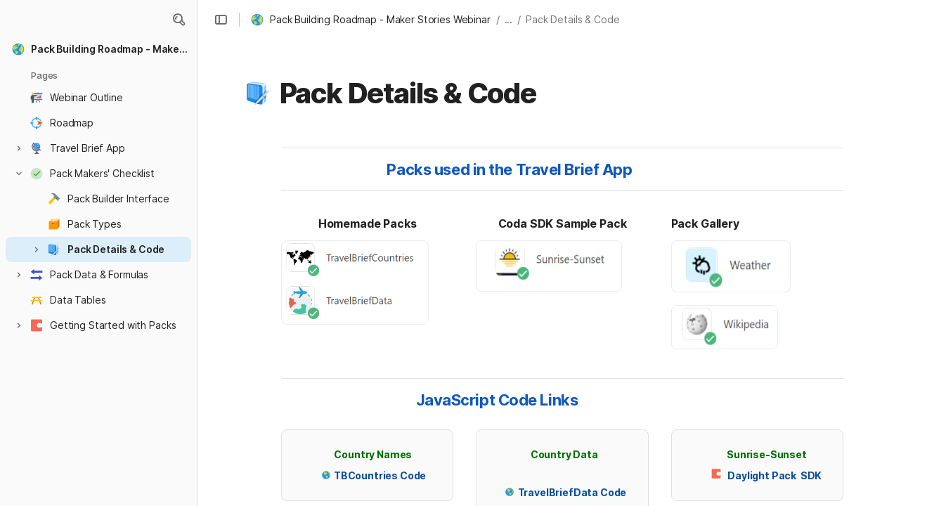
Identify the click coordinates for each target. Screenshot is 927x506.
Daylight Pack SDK (774, 475)
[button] (178, 20)
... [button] (509, 19)
